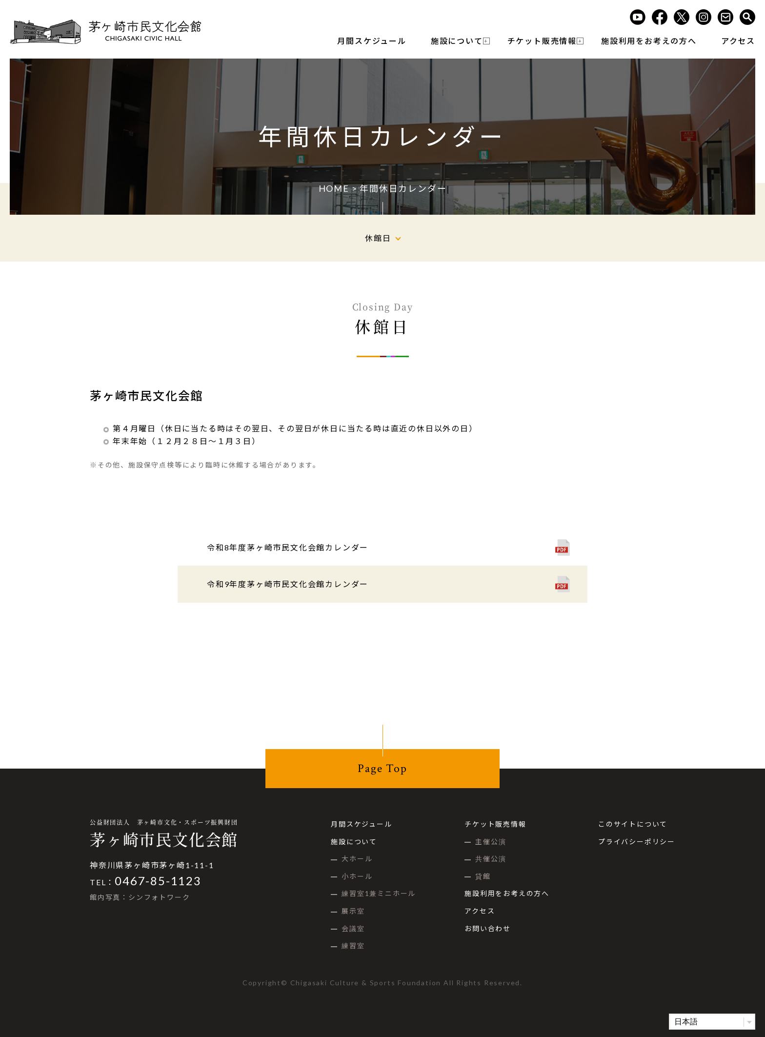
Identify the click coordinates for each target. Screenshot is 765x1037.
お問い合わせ (487, 928)
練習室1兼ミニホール (379, 893)
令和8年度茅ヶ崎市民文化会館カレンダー (287, 547)
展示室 (353, 911)
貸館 (483, 876)
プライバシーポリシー (636, 841)
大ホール (357, 858)
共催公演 (490, 858)
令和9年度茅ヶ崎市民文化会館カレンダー (287, 584)
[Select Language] (712, 1022)
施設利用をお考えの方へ (649, 40)
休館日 (378, 238)
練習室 (353, 945)
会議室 (353, 928)
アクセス (738, 40)
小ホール (357, 876)
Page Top (382, 768)
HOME (334, 188)
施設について (457, 40)
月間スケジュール (371, 40)
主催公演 (490, 841)
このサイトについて (632, 824)
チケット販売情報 (542, 40)
